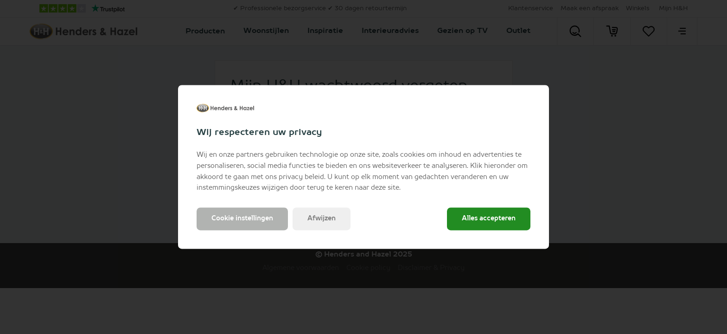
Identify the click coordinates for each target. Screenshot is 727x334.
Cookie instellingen (242, 219)
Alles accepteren (489, 219)
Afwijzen (321, 219)
